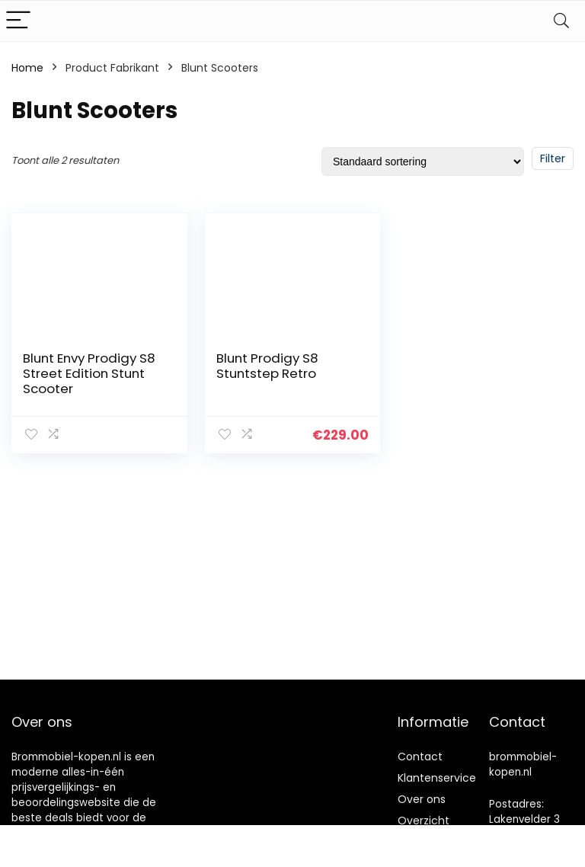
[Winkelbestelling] (422, 161)
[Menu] (18, 21)
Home (27, 67)
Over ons (422, 799)
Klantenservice (437, 777)
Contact (420, 756)
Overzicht (423, 820)
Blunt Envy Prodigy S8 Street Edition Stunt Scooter (89, 373)
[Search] (561, 21)
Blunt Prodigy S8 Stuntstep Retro (267, 365)
